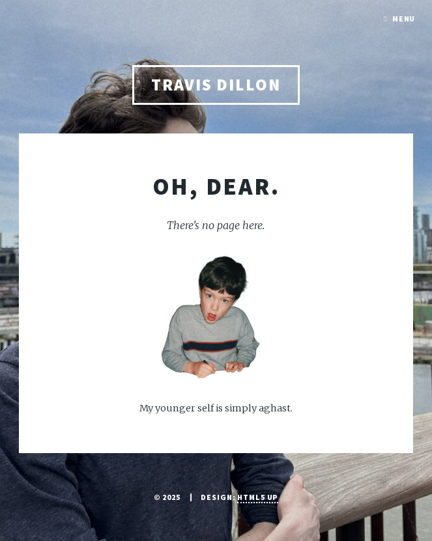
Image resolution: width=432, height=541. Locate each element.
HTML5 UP (257, 497)
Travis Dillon (216, 84)
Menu (404, 18)
